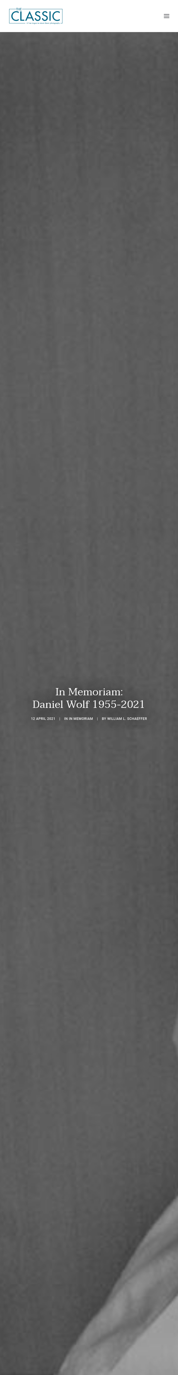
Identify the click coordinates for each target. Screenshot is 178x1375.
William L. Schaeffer (127, 719)
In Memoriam (81, 719)
